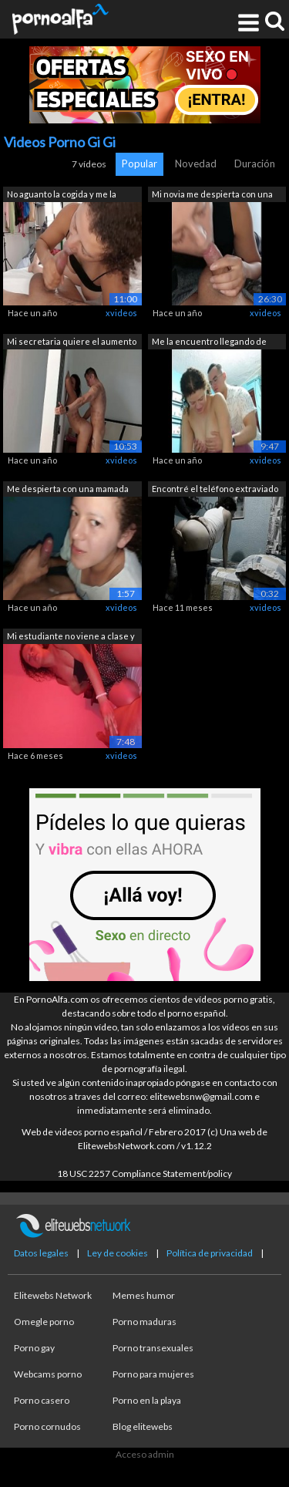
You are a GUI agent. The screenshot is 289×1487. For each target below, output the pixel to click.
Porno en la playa (147, 1400)
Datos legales (41, 1253)
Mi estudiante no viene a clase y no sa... (71, 637)
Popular (139, 163)
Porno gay (34, 1348)
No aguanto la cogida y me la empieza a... (61, 195)
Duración (254, 163)
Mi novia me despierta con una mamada (212, 195)
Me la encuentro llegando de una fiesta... (209, 342)
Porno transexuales (153, 1348)
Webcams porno (48, 1374)
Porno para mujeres (153, 1374)
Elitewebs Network (53, 1295)
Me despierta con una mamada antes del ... (68, 490)
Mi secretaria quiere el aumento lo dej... (71, 342)
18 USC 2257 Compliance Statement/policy (144, 1173)
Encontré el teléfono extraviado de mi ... (215, 490)
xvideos (121, 313)
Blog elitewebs (143, 1426)
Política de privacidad (209, 1253)
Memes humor (144, 1295)
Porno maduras (144, 1321)
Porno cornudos (47, 1426)
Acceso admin (145, 1454)
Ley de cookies (117, 1253)
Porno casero (41, 1400)
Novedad (196, 163)
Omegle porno (44, 1321)
